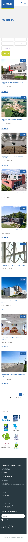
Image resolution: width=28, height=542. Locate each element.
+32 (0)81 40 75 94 (6, 506)
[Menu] (25, 3)
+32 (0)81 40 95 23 (7, 507)
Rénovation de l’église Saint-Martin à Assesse (13, 265)
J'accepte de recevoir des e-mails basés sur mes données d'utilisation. (14, 520)
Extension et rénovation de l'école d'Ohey (12, 230)
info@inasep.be (4, 472)
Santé (20, 43)
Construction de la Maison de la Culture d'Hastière (12, 156)
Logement (20, 39)
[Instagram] (13, 527)
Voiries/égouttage (7, 48)
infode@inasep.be (4, 483)
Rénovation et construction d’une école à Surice (12, 193)
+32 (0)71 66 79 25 (11, 481)
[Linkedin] (8, 527)
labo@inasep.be (4, 496)
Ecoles (7, 39)
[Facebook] (3, 527)
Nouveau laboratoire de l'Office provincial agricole (12, 301)
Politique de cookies (15, 539)
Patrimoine (7, 43)
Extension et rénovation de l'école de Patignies (11, 338)
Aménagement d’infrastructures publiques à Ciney (13, 375)
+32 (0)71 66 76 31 (6, 495)
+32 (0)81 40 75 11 (6, 470)
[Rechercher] (21, 3)
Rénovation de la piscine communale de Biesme (12, 83)
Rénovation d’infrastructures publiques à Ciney (12, 119)
